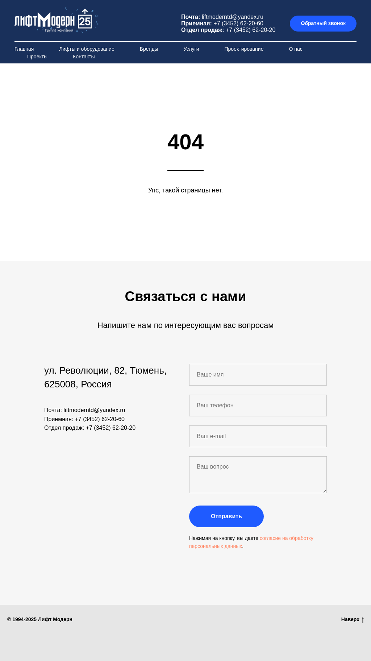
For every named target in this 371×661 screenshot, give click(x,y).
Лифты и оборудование (86, 49)
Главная (24, 49)
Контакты (84, 56)
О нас (295, 49)
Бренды (149, 49)
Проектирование (244, 49)
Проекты (37, 56)
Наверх (352, 619)
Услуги (191, 49)
